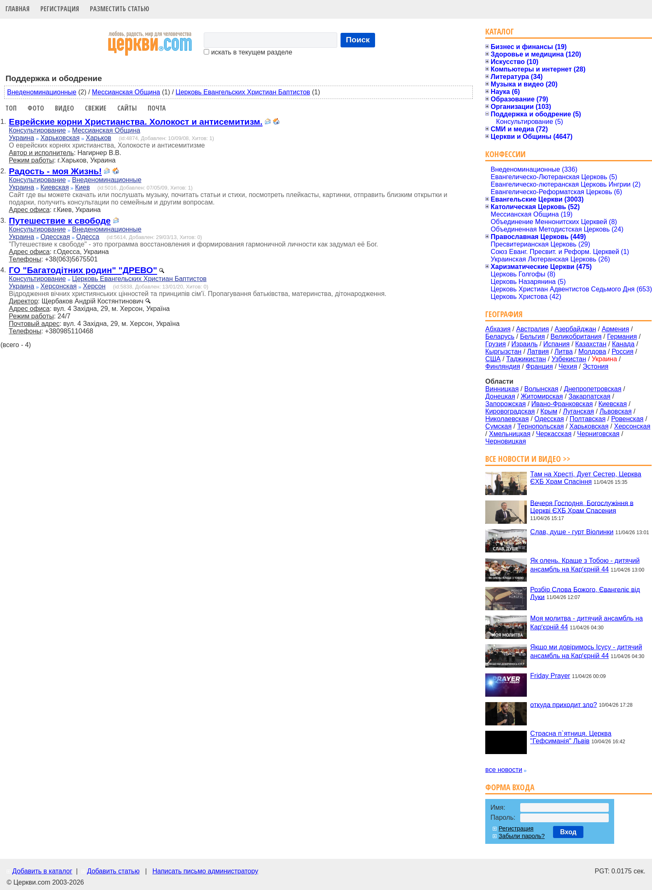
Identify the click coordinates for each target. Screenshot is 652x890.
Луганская (578, 411)
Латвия (538, 351)
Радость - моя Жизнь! (55, 171)
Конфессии (505, 154)
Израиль (524, 344)
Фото (35, 108)
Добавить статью (113, 871)
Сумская (498, 426)
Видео (64, 108)
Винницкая (502, 388)
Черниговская (598, 433)
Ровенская (627, 418)
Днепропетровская (592, 388)
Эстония (595, 366)
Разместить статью (119, 8)
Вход (568, 832)
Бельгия (532, 336)
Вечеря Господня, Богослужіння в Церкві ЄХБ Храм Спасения (581, 506)
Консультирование (37, 130)
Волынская (541, 388)
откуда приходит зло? (563, 704)
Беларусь (499, 336)
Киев (82, 187)
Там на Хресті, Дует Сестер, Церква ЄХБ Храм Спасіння (585, 478)
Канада (623, 344)
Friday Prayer (550, 675)
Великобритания (576, 336)
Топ (11, 108)
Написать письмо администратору (205, 871)
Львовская (616, 411)
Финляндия (502, 366)
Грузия (495, 344)
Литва (563, 351)
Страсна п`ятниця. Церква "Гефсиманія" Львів (570, 737)
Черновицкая (505, 441)
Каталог (499, 31)
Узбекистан (568, 358)
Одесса (87, 236)
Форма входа (509, 787)
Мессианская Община (126, 92)
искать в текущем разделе (248, 52)
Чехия (567, 366)
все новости (503, 769)
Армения (615, 329)
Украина (21, 137)
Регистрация (59, 8)
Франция (539, 366)
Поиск (358, 39)
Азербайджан (575, 329)
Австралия (532, 329)
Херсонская (58, 286)
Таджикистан (526, 358)
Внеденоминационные (42, 92)
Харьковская (59, 137)
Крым (549, 411)
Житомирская (542, 396)
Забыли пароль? (522, 836)
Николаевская (507, 418)
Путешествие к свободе (60, 220)
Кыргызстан (503, 351)
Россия (622, 351)
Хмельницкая (510, 433)
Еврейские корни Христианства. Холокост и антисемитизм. (135, 121)
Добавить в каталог (42, 871)
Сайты (127, 108)
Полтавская (588, 418)
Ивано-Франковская (562, 403)
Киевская (54, 187)
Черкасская (554, 433)
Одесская (55, 236)
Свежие (95, 108)
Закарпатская (589, 396)
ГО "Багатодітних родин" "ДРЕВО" (83, 270)
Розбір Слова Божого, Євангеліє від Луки (585, 593)
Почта (157, 108)
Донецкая (500, 396)
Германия (622, 336)
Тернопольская (540, 426)
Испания (556, 344)
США (493, 358)
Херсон (94, 286)
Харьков (98, 137)
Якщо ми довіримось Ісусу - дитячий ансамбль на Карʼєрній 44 (586, 651)
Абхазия (498, 329)
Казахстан (590, 344)
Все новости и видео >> (527, 458)
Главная (17, 8)
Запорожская (505, 403)
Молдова (592, 351)
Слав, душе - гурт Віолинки (571, 531)
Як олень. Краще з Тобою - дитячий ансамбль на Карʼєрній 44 (585, 565)
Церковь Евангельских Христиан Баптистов (242, 92)
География (504, 314)
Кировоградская (510, 411)
